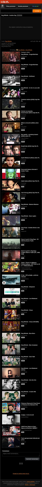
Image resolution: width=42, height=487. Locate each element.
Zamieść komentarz (32, 459)
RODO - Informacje (30, 484)
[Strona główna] (5, 2)
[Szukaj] (16, 11)
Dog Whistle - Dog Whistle (25, 50)
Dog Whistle (8, 41)
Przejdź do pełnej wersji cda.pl (21, 473)
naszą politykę (30, 481)
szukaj (37, 11)
